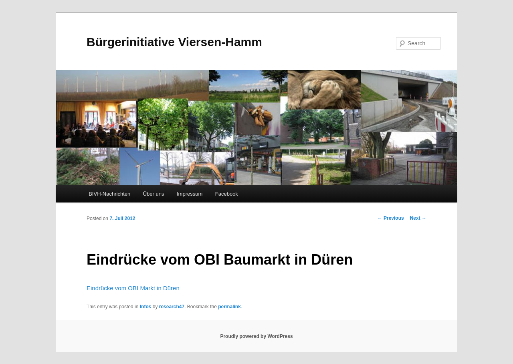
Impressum (189, 194)
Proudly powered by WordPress (256, 336)
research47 (171, 306)
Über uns (153, 194)
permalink (229, 306)
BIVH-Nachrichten (109, 194)
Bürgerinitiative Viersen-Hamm (174, 42)
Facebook (226, 194)
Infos (145, 306)
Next (418, 218)
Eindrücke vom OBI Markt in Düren (133, 288)
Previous (391, 218)
